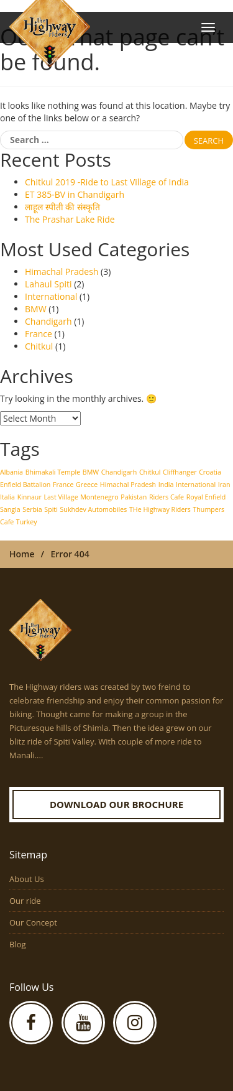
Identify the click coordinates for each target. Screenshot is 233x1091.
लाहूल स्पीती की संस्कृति (62, 207)
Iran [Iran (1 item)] (224, 484)
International (51, 296)
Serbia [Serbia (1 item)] (32, 509)
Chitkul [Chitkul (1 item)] (150, 472)
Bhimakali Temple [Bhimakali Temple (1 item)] (52, 472)
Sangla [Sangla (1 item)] (10, 509)
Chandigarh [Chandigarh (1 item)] (119, 472)
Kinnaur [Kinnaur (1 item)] (29, 497)
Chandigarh (48, 321)
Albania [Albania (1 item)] (11, 472)
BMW (36, 309)
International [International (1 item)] (196, 484)
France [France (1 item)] (63, 484)
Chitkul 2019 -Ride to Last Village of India (107, 182)
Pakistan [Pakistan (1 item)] (134, 497)
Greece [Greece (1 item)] (87, 484)
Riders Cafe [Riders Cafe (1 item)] (166, 497)
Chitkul (39, 346)
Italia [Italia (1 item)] (7, 497)
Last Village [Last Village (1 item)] (60, 497)
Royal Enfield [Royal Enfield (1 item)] (206, 497)
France (38, 334)
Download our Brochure (116, 804)
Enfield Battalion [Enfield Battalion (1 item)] (25, 484)
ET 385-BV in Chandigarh (74, 194)
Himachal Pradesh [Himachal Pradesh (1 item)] (128, 484)
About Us (26, 878)
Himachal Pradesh (61, 271)
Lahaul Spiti (48, 284)
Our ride (25, 900)
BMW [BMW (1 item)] (91, 472)
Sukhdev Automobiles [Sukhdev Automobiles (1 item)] (93, 509)
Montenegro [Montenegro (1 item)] (99, 497)
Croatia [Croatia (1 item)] (210, 472)
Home (22, 554)
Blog (17, 944)
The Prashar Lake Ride (70, 219)
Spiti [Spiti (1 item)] (51, 509)
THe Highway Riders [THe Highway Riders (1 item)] (160, 509)
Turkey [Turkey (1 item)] (26, 522)
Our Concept (33, 922)
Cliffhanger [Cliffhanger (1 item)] (179, 472)
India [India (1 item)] (166, 484)
